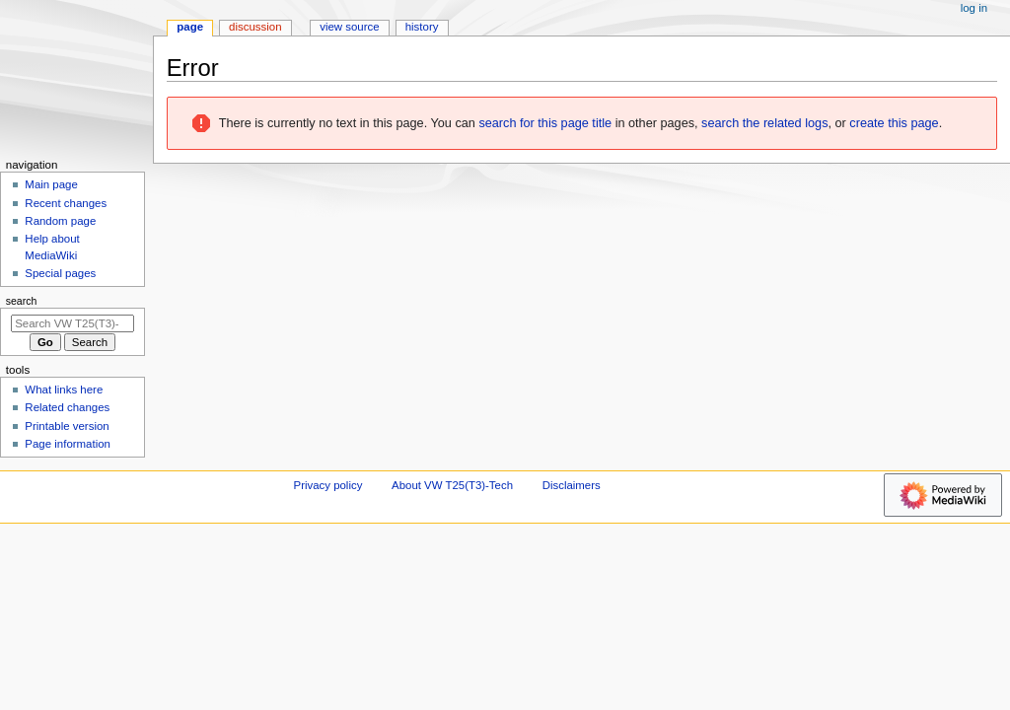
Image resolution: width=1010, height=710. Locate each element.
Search (21, 301)
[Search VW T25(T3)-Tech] (72, 323)
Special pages (60, 273)
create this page (893, 123)
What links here (64, 389)
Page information (67, 444)
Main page (51, 184)
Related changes (67, 407)
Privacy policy (328, 485)
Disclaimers (571, 485)
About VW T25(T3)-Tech (452, 485)
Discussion (255, 27)
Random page (60, 221)
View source (349, 27)
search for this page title (545, 123)
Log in (974, 8)
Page (190, 27)
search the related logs (764, 123)
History (422, 27)
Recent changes (66, 203)
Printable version (66, 426)
